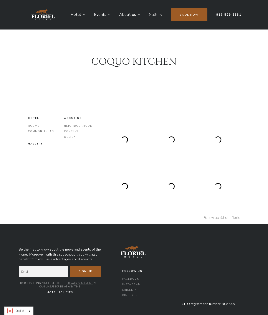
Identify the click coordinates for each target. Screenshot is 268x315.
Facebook (130, 279)
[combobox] (18, 311)
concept (71, 131)
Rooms (34, 126)
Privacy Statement (80, 283)
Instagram (131, 284)
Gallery (155, 14)
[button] (78, 14)
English (16, 310)
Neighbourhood (78, 126)
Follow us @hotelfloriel (222, 217)
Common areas (41, 131)
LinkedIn (129, 290)
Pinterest (130, 295)
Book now (189, 14)
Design (70, 137)
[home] (43, 14)
